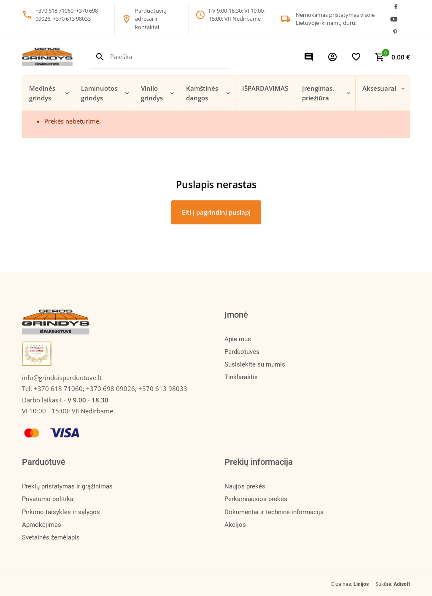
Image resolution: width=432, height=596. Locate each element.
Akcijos (235, 525)
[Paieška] (169, 57)
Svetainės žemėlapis (51, 537)
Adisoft (402, 584)
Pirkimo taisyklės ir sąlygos (61, 512)
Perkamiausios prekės (255, 499)
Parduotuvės (241, 352)
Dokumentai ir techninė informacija (274, 512)
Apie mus (237, 339)
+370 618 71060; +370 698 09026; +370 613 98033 (110, 388)
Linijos (361, 584)
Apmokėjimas (41, 525)
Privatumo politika (47, 499)
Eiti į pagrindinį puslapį (216, 212)
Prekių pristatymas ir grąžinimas (67, 486)
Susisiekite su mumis (254, 364)
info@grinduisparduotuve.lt (62, 377)
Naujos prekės (244, 486)
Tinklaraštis (241, 377)
